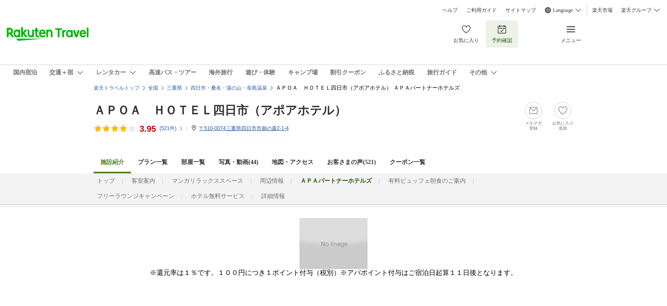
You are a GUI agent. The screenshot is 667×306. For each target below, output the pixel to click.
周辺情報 (272, 181)
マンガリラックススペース (207, 181)
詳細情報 (273, 196)
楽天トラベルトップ (117, 88)
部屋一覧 (193, 162)
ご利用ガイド (481, 10)
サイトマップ (520, 10)
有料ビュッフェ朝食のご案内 (427, 181)
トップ (106, 181)
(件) (171, 128)
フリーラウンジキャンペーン (135, 196)
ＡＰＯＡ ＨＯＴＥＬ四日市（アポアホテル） (220, 110)
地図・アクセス (293, 162)
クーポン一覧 (407, 162)
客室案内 (143, 181)
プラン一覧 (153, 162)
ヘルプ (450, 10)
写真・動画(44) (238, 162)
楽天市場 (602, 10)
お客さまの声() (351, 162)
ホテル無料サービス (218, 196)
